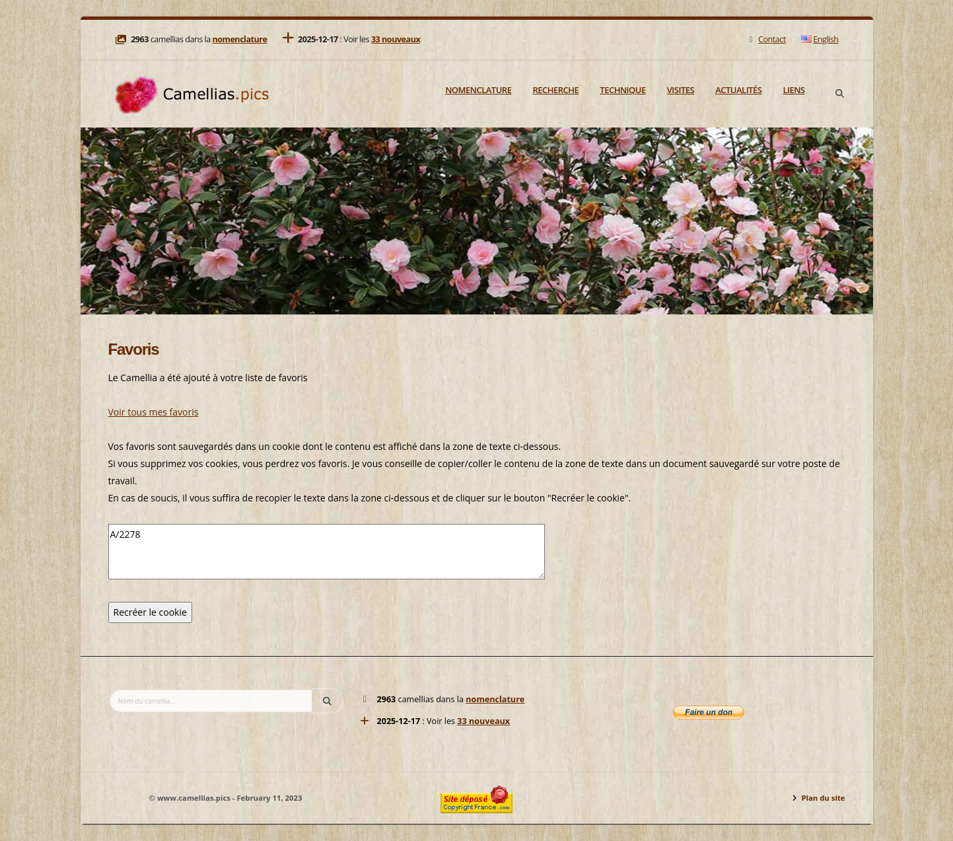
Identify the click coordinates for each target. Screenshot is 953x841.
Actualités (738, 90)
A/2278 (326, 551)
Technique (622, 90)
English (819, 39)
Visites (680, 90)
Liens (793, 90)
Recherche (555, 90)
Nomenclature (478, 90)
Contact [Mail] (766, 39)
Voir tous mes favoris (153, 412)
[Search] (840, 93)
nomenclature (239, 39)
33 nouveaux (395, 39)
